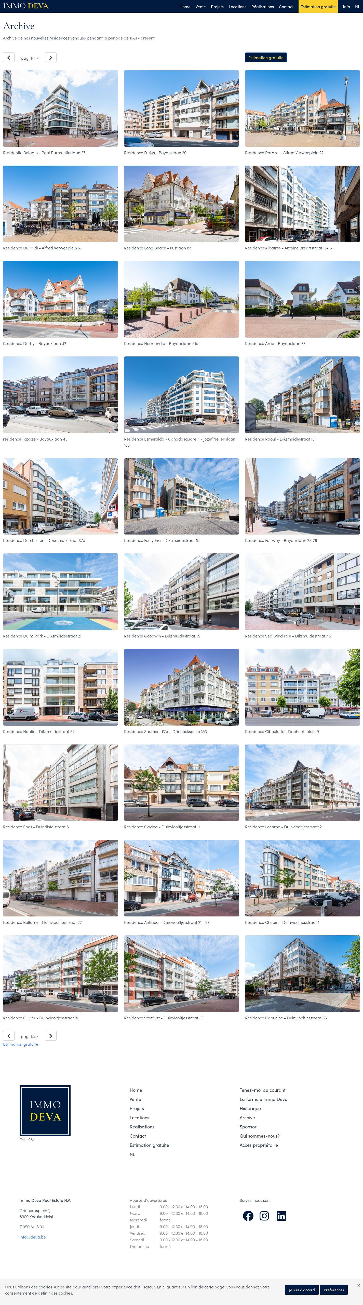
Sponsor (248, 1126)
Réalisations (262, 6)
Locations (237, 6)
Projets (217, 6)
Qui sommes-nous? (260, 1136)
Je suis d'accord (302, 1289)
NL (357, 6)
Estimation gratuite (318, 6)
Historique (250, 1108)
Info (346, 6)
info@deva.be (33, 1237)
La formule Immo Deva (264, 1099)
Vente (201, 6)
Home (185, 6)
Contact (286, 6)
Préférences (334, 1289)
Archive (247, 1117)
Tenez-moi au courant (263, 1090)
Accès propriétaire (259, 1145)
